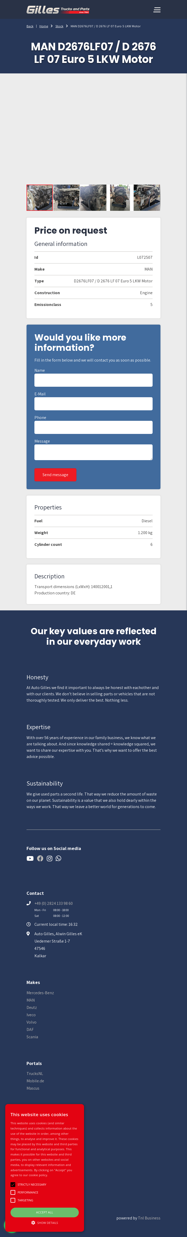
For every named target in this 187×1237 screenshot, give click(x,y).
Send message (55, 474)
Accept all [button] (44, 1212)
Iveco (31, 1015)
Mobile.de (35, 1081)
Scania (32, 1037)
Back (30, 26)
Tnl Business (149, 1218)
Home (43, 26)
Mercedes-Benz (40, 993)
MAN (31, 1000)
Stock (59, 26)
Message (42, 441)
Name (39, 370)
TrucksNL (35, 1073)
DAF (30, 1029)
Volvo (32, 1022)
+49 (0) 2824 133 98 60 (53, 903)
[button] (66, 197)
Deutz (32, 1007)
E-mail (40, 394)
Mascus (33, 1088)
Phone (40, 417)
